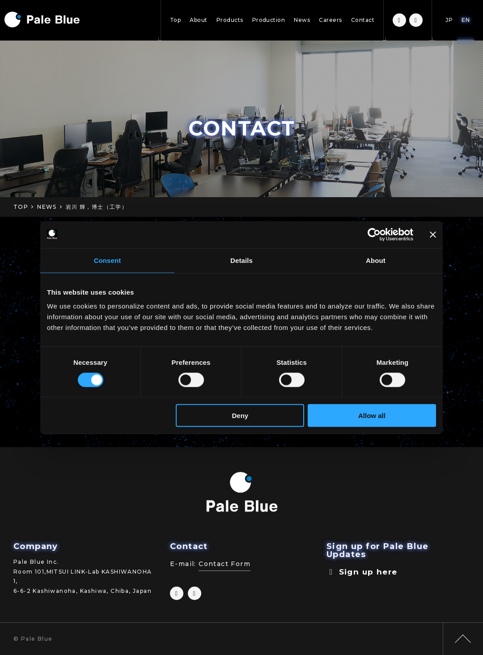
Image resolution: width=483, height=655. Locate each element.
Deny (240, 415)
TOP (20, 206)
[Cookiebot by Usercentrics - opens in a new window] (374, 234)
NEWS (47, 206)
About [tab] (376, 260)
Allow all (372, 415)
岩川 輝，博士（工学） (96, 206)
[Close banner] (433, 234)
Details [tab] (241, 260)
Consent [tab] (107, 260)
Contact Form (224, 564)
